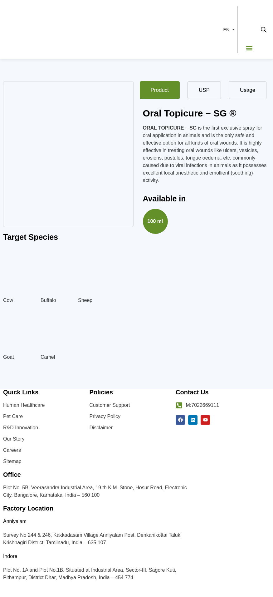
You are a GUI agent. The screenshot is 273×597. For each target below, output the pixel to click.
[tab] (160, 90)
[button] (249, 48)
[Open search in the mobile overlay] (264, 29)
